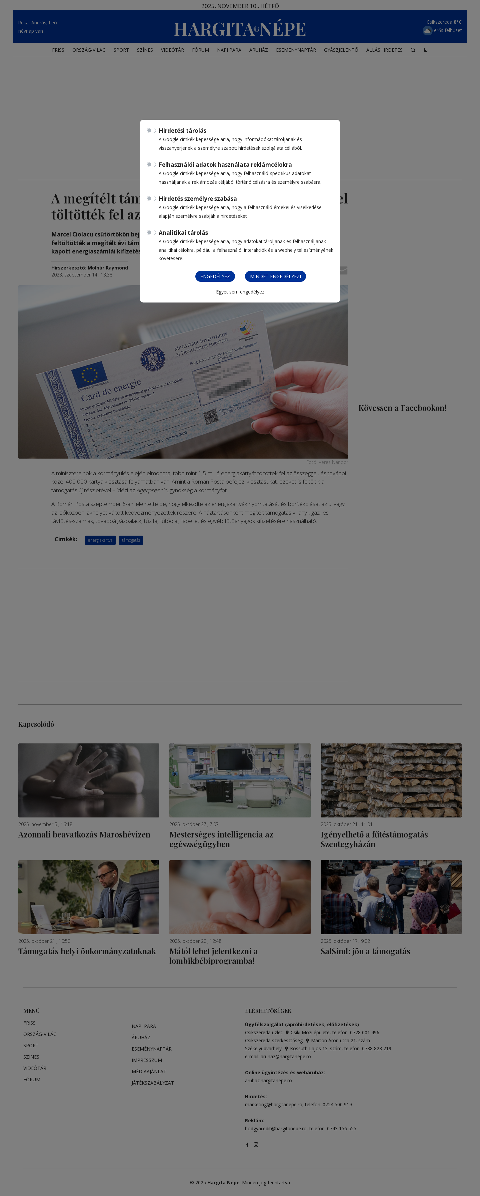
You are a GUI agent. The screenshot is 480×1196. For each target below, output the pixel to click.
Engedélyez (215, 276)
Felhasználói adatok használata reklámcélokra (225, 164)
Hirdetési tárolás (182, 130)
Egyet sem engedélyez (240, 291)
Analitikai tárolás (183, 232)
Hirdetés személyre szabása (198, 198)
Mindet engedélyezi (275, 276)
